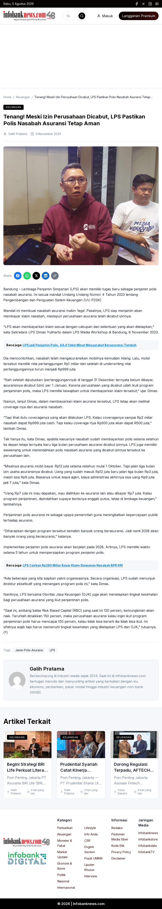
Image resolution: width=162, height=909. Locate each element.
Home (7, 97)
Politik (61, 875)
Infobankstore (148, 839)
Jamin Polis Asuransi (29, 650)
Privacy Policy (121, 852)
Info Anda (91, 834)
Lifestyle (90, 828)
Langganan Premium (138, 16)
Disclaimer (118, 858)
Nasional (63, 881)
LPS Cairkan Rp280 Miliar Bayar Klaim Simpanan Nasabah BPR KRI (73, 565)
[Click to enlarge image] (81, 205)
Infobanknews (148, 833)
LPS (52, 650)
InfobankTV (146, 852)
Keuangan (23, 97)
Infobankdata (147, 845)
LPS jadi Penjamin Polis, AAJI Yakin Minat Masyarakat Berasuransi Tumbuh (79, 345)
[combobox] (75, 15)
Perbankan (65, 828)
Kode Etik (117, 845)
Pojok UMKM (93, 858)
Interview (90, 876)
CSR (87, 840)
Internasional (66, 887)
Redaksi (117, 828)
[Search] (81, 15)
